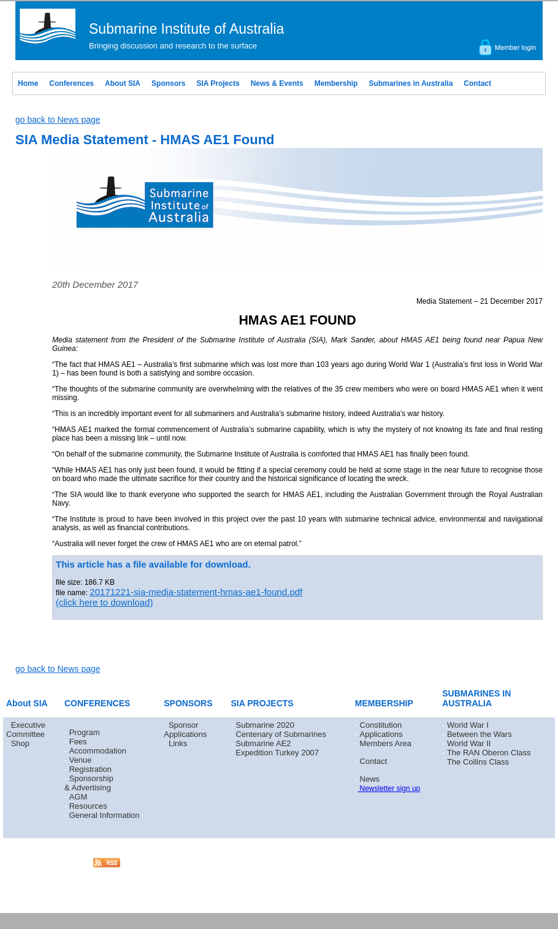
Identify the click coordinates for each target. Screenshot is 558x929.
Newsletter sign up (388, 788)
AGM (78, 796)
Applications (381, 734)
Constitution (381, 725)
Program (84, 732)
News (370, 779)
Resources (88, 806)
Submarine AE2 (263, 743)
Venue (80, 760)
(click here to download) (104, 602)
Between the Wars (479, 734)
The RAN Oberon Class (489, 752)
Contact (477, 83)
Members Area (386, 743)
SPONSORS (188, 703)
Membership (336, 83)
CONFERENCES (97, 703)
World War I (468, 725)
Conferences (71, 83)
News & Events (277, 83)
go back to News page (58, 120)
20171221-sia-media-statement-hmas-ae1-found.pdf (196, 592)
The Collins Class (478, 761)
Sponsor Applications (185, 729)
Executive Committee (25, 729)
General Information (104, 815)
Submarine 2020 (264, 725)
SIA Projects (217, 83)
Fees (78, 741)
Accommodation (97, 750)
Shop (20, 743)
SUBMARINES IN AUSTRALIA (476, 698)
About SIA (122, 83)
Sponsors (168, 83)
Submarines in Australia (411, 83)
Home (28, 83)
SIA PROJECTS (262, 703)
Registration (90, 769)
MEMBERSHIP (384, 703)
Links (178, 743)
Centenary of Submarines (280, 734)
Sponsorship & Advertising (88, 783)
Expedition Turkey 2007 (277, 752)
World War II (469, 743)
